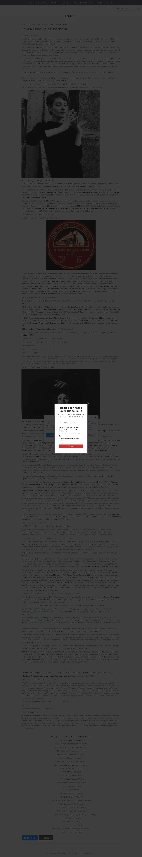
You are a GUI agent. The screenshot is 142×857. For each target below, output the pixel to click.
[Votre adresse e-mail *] (71, 36)
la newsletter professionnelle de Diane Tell (70, 54)
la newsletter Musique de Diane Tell (70, 49)
